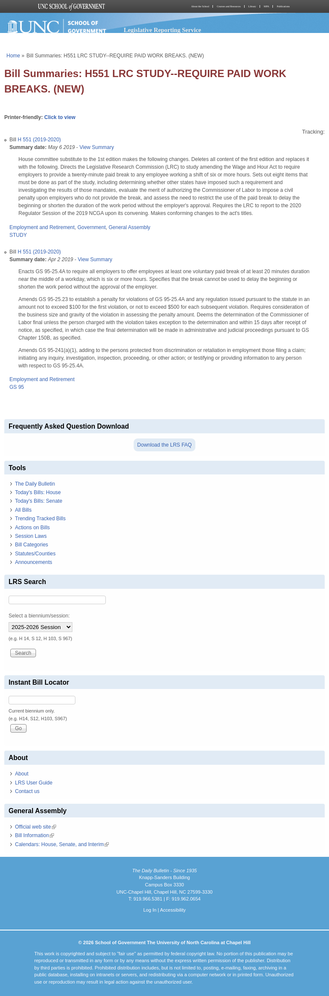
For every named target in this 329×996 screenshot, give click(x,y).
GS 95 (16, 387)
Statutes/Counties (35, 554)
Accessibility (172, 910)
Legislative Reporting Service (162, 30)
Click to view (59, 117)
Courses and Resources (229, 6)
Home (13, 56)
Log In (149, 910)
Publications (283, 6)
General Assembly (129, 227)
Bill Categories (31, 545)
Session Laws (31, 536)
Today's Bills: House (38, 492)
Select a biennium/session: (39, 616)
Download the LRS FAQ (164, 445)
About (21, 774)
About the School (200, 6)
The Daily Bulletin (35, 484)
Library (252, 6)
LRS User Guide (33, 783)
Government (92, 227)
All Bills (23, 510)
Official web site (35, 827)
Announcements (33, 562)
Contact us (27, 791)
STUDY (18, 235)
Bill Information (34, 835)
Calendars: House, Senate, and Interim (62, 844)
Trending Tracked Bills (40, 519)
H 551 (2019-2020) (39, 140)
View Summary (96, 147)
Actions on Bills (32, 528)
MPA (266, 6)
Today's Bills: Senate (38, 501)
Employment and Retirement (42, 227)
